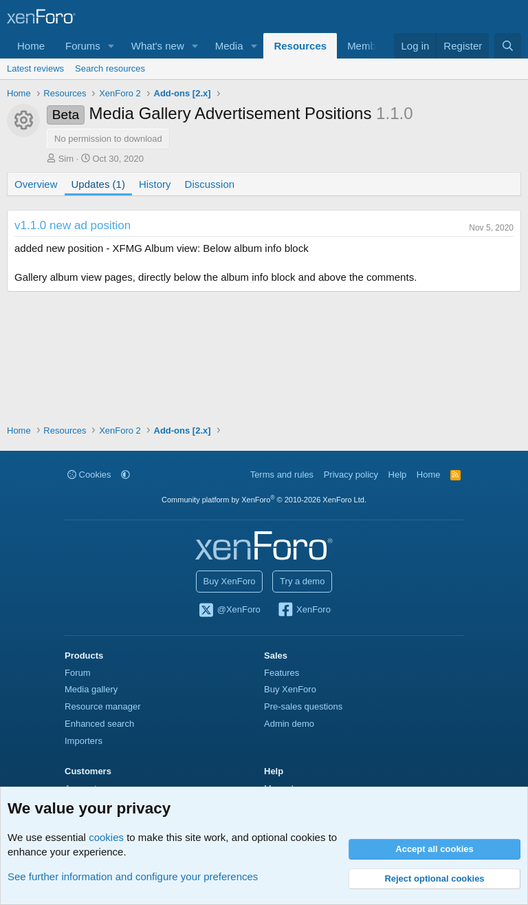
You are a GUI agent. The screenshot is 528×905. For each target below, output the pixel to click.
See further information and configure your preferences (133, 876)
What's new (157, 46)
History (155, 184)
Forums (82, 46)
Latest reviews (35, 68)
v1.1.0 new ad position (72, 225)
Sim (66, 158)
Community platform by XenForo (264, 500)
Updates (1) (98, 184)
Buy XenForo (230, 581)
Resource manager (103, 706)
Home (31, 46)
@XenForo (229, 610)
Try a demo (302, 581)
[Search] (507, 45)
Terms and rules (282, 474)
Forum (78, 673)
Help (397, 474)
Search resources (110, 68)
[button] (111, 45)
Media (229, 46)
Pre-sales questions (303, 706)
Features (281, 673)
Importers (83, 741)
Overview (36, 184)
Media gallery (91, 689)
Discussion (210, 184)
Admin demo (289, 723)
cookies (106, 837)
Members (368, 46)
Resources (300, 46)
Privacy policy (351, 474)
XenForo (303, 610)
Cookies (89, 474)
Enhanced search (99, 723)
